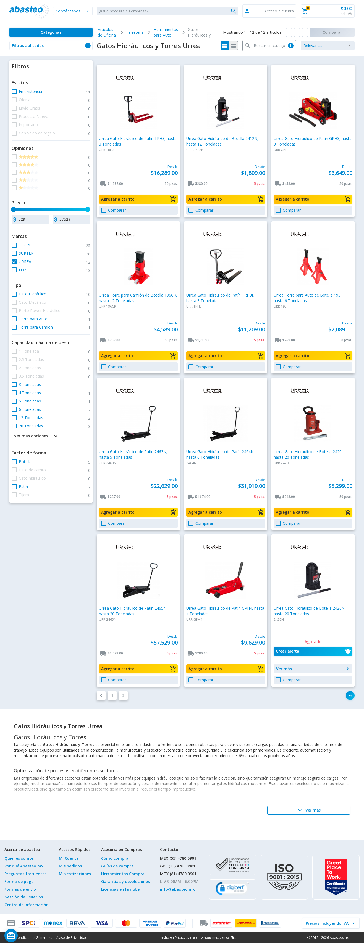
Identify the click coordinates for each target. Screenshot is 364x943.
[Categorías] (50, 32)
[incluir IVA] (327, 923)
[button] (72, 11)
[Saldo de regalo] (27, 935)
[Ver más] (308, 810)
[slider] (13, 209)
